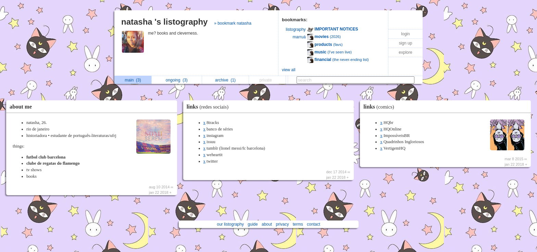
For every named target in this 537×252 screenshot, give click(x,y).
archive (225, 80)
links (209, 106)
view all (288, 69)
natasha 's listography (164, 21)
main (133, 80)
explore (405, 52)
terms (298, 224)
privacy (282, 224)
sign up (405, 43)
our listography (230, 224)
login (405, 34)
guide (253, 224)
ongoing (177, 80)
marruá (299, 37)
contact (313, 224)
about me (21, 106)
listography (296, 29)
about (267, 224)
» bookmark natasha (232, 23)
